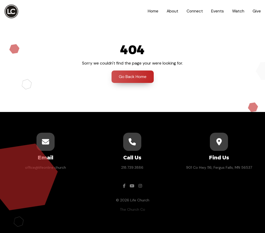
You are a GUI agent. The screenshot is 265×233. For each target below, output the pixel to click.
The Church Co (132, 209)
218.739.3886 (132, 167)
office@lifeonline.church (45, 167)
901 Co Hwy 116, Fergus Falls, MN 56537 (219, 167)
